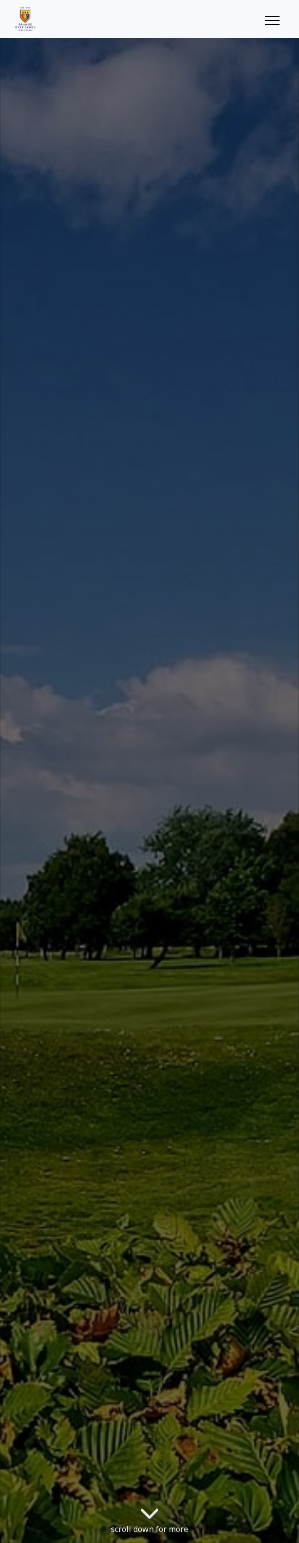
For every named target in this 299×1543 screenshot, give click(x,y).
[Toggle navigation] (272, 19)
